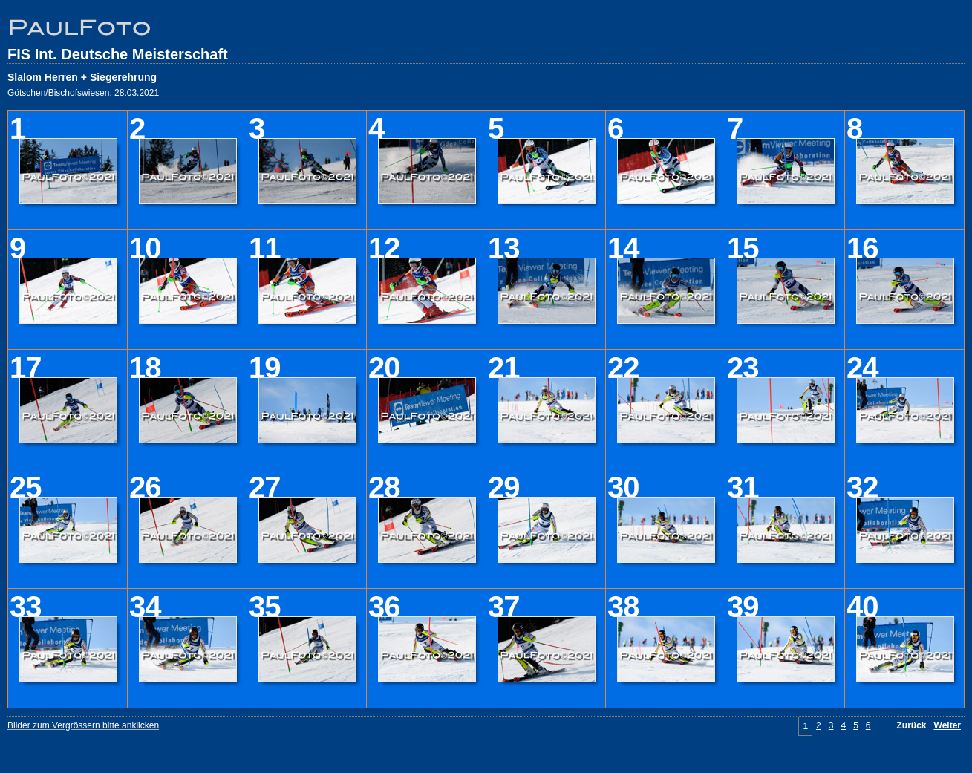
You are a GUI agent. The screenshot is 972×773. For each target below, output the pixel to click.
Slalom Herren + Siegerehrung (82, 77)
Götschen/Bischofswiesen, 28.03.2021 (83, 93)
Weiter (947, 725)
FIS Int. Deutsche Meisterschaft (117, 54)
